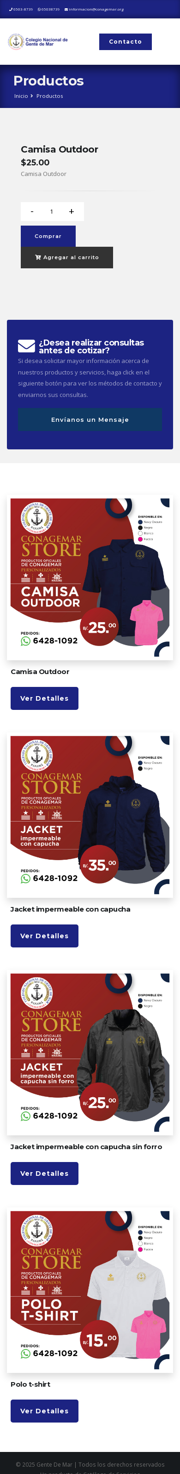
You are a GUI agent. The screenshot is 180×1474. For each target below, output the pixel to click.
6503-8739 (21, 8)
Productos (49, 95)
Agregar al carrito (67, 257)
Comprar (48, 236)
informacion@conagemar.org (94, 8)
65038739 (49, 8)
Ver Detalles (44, 698)
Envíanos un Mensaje (90, 419)
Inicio (21, 95)
